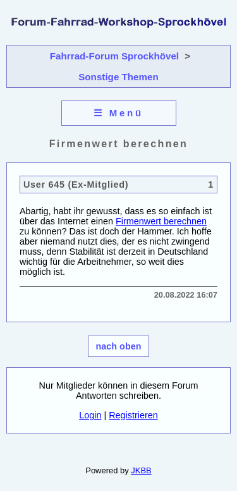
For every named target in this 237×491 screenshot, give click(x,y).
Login (90, 415)
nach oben (119, 346)
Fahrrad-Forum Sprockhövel (114, 56)
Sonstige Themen (118, 76)
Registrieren (133, 415)
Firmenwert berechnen (161, 221)
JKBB (141, 470)
